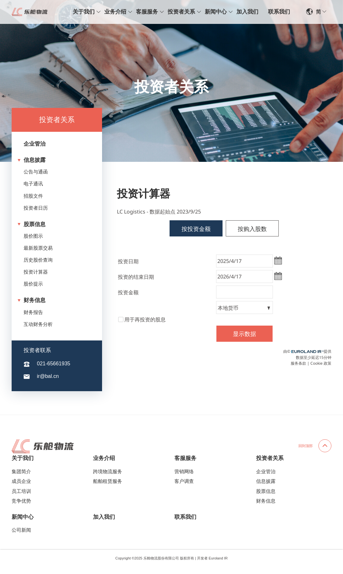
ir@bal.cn (48, 376)
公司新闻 (21, 530)
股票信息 (31, 224)
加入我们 (247, 12)
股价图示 (33, 236)
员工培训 (21, 491)
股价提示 (33, 284)
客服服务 (147, 12)
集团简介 (21, 471)
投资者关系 (181, 12)
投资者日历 (36, 208)
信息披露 (31, 160)
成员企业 (21, 481)
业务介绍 (115, 12)
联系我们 (279, 12)
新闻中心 (216, 12)
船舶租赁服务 (107, 481)
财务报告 (33, 312)
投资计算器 (36, 272)
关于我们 (84, 12)
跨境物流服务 (107, 471)
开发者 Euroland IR (212, 558)
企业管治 (35, 144)
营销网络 (184, 471)
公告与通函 (36, 171)
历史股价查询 (38, 260)
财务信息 (31, 300)
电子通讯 (33, 183)
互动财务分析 (38, 324)
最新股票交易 (38, 248)
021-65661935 (53, 363)
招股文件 (33, 196)
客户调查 (184, 481)
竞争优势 (21, 501)
